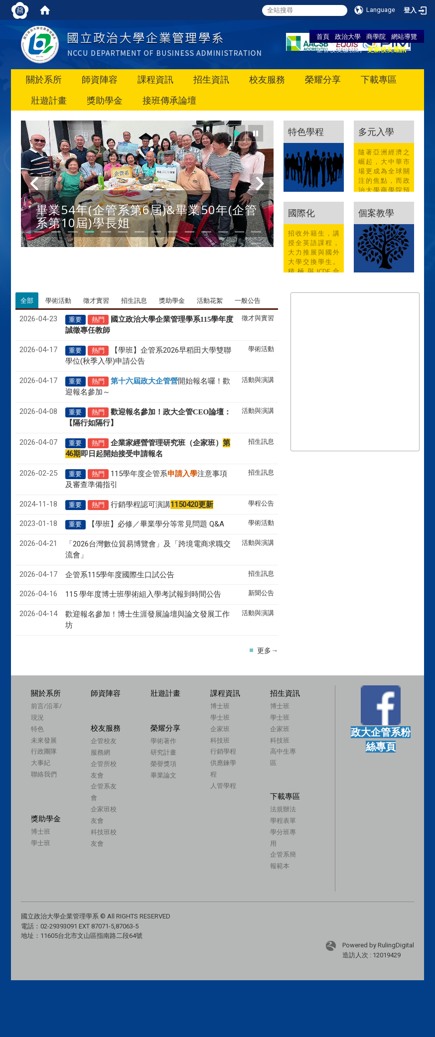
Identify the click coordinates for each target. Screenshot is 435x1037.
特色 (37, 728)
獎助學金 (105, 100)
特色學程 (306, 131)
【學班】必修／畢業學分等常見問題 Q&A (156, 523)
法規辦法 (276, 813)
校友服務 (267, 79)
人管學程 (223, 785)
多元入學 (376, 131)
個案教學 (376, 213)
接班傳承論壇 (169, 100)
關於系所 (44, 79)
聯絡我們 (44, 774)
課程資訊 (155, 79)
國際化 (301, 213)
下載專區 (379, 79)
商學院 (376, 36)
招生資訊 (211, 79)
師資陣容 (100, 79)
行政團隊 (44, 751)
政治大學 (348, 36)
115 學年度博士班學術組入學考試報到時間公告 (143, 594)
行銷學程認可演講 (162, 504)
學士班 (220, 717)
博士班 (220, 705)
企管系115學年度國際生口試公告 (119, 574)
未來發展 (44, 740)
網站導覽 (404, 36)
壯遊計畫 (49, 100)
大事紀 (40, 762)
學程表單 (276, 824)
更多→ (267, 650)
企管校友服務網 (339, 49)
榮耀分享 (323, 79)
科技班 (220, 740)
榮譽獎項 (148, 776)
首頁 (322, 36)
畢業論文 (148, 787)
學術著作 (148, 754)
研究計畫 (148, 765)
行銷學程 (223, 751)
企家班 (220, 728)
